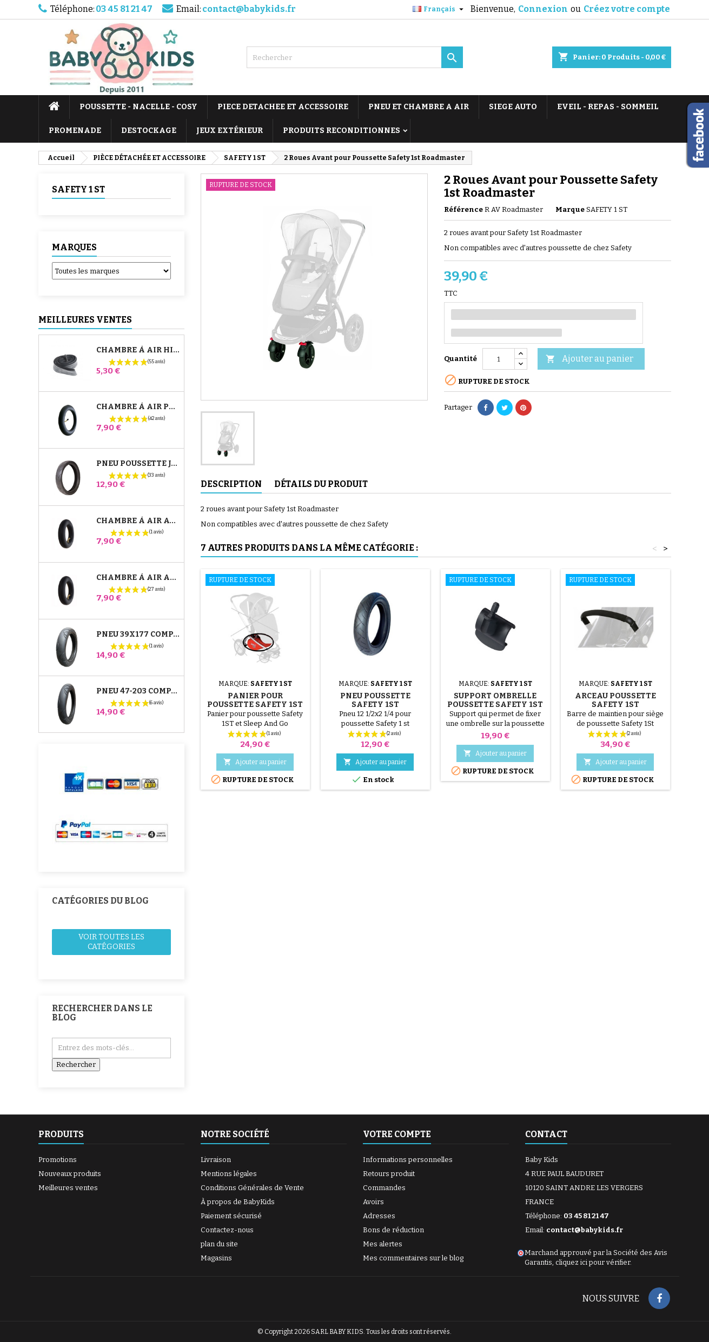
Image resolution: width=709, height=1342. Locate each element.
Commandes (384, 1188)
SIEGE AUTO (513, 106)
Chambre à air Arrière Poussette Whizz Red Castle (138, 577)
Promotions (57, 1160)
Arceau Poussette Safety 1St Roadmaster (615, 704)
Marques (74, 247)
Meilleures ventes (68, 1188)
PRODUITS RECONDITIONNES (341, 130)
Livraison (216, 1160)
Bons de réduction (393, 1230)
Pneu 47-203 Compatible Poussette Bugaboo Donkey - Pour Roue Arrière (138, 691)
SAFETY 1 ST (78, 189)
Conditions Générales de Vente (252, 1188)
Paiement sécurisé (231, 1216)
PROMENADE (75, 130)
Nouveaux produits (69, 1174)
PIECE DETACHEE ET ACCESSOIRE (282, 106)
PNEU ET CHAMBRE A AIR (418, 106)
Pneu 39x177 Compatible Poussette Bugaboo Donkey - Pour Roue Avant (138, 634)
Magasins (216, 1258)
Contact (546, 1134)
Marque (570, 209)
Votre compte (397, 1134)
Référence (463, 209)
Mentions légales (229, 1174)
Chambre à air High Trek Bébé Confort (138, 350)
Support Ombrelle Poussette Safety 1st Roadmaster (495, 704)
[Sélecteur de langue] (439, 9)
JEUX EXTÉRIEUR (229, 130)
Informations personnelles (408, 1160)
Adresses (379, 1216)
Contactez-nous (227, 1230)
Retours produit (389, 1174)
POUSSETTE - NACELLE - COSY (138, 106)
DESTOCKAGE (148, 130)
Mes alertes (382, 1244)
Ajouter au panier (589, 359)
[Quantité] (498, 359)
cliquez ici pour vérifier (592, 1262)
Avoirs (373, 1202)
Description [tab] (231, 484)
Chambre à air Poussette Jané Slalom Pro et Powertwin (138, 407)
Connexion (543, 9)
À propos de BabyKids (238, 1202)
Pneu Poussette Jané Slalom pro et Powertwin (138, 463)
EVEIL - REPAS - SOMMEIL (608, 106)
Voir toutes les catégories (111, 941)
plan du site (219, 1244)
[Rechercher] (355, 57)
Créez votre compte (627, 9)
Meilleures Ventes (85, 320)
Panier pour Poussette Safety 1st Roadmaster (255, 704)
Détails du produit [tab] (321, 484)
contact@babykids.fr (249, 9)
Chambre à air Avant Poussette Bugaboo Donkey (138, 521)
